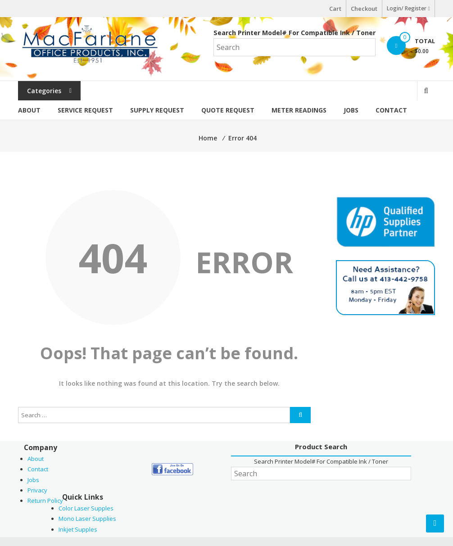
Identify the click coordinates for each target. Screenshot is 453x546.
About (29, 110)
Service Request (85, 110)
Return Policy (45, 500)
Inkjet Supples (78, 529)
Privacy (37, 490)
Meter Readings (299, 110)
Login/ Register (408, 8)
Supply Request (157, 110)
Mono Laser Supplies (87, 518)
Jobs (351, 110)
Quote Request (227, 110)
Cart (335, 9)
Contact (391, 110)
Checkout (364, 9)
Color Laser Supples (86, 508)
